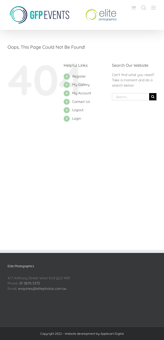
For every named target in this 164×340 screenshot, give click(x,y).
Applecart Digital (112, 333)
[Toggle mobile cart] (133, 7)
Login (76, 118)
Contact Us (81, 101)
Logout (78, 110)
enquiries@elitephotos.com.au (42, 288)
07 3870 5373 (29, 283)
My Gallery (81, 84)
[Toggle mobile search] (143, 7)
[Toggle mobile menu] (153, 7)
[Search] (152, 96)
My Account (81, 93)
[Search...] (130, 96)
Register (79, 76)
